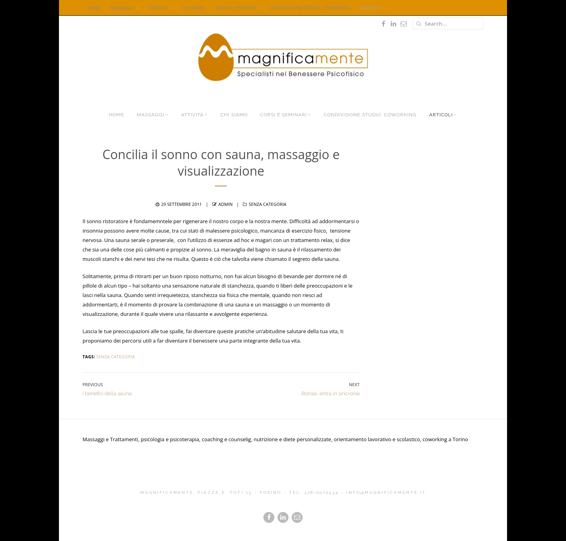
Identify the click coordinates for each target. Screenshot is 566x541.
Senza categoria (268, 204)
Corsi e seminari (235, 8)
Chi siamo (194, 8)
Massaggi (122, 8)
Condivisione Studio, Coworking (310, 8)
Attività (157, 8)
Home (94, 8)
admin (226, 204)
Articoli (370, 8)
